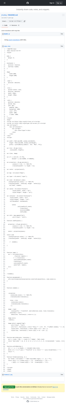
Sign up (59, 3)
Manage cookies (51, 397)
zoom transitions (14, 40)
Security (23, 397)
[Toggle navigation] (5, 3)
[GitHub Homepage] (28, 401)
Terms (12, 397)
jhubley (4, 15)
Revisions (15, 25)
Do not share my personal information (33, 398)
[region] (33, 40)
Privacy (17, 397)
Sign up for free (9, 387)
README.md (13, 15)
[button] (24, 21)
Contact (43, 397)
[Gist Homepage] (28, 3)
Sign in (52, 3)
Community (33, 397)
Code (4, 25)
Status (27, 397)
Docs (39, 397)
